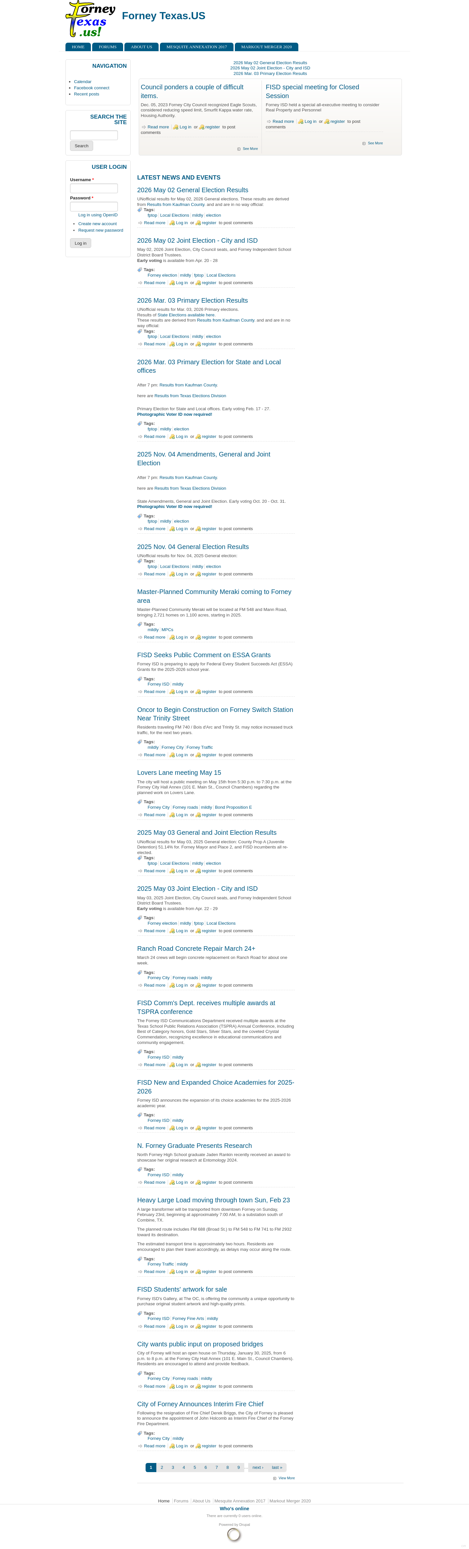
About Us (141, 46)
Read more (158, 126)
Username (82, 179)
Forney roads (185, 807)
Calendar (83, 81)
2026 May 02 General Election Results (270, 62)
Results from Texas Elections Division (190, 395)
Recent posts (86, 94)
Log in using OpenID (98, 214)
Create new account (97, 223)
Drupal (244, 1525)
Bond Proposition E (233, 807)
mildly (197, 215)
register (213, 126)
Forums (108, 46)
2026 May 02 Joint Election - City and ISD (270, 67)
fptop (152, 215)
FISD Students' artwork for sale (182, 1289)
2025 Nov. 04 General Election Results (193, 546)
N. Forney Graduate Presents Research (194, 1145)
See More (250, 149)
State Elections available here (186, 314)
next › (258, 1467)
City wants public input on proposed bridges (200, 1344)
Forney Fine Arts (188, 1318)
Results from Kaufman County (175, 204)
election (213, 215)
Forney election (162, 275)
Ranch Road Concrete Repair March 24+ (196, 948)
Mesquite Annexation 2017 (196, 46)
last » (277, 1467)
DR (464, 1546)
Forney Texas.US (164, 16)
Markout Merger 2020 (266, 46)
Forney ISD (158, 684)
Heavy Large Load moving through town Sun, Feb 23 (213, 1200)
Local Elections (174, 215)
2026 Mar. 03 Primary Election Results (270, 73)
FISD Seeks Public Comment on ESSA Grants (204, 655)
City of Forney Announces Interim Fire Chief (200, 1404)
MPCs (167, 629)
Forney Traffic (200, 747)
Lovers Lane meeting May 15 (179, 772)
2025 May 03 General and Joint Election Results (207, 832)
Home (78, 46)
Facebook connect (91, 87)
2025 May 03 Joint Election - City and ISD (197, 888)
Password (81, 197)
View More (287, 1478)
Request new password (100, 230)
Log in (185, 126)
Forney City (173, 747)
